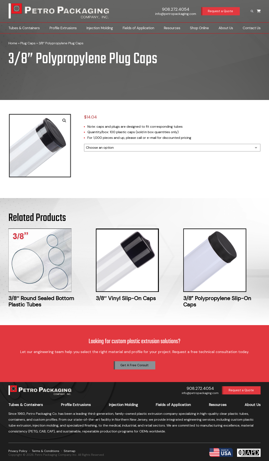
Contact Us (252, 28)
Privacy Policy (17, 451)
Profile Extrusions (63, 28)
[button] (64, 120)
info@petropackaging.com (175, 14)
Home (12, 43)
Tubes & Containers (24, 28)
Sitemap (69, 451)
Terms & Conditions (45, 451)
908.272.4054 (175, 9)
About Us (226, 28)
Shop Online (199, 28)
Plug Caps (28, 43)
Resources (172, 28)
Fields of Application (138, 28)
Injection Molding (99, 28)
